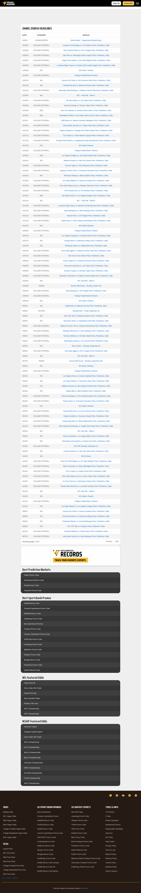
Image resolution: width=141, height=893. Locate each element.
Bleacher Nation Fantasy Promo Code (85, 858)
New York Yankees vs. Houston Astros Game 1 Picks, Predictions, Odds (86, 110)
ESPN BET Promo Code (46, 837)
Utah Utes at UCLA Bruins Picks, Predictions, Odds (86, 256)
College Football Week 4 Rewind (86, 371)
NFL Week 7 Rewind (86, 70)
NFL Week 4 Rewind (86, 301)
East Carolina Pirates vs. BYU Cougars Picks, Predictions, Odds (86, 50)
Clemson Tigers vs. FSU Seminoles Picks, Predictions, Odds (86, 166)
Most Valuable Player (32, 698)
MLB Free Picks (9, 861)
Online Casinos (111, 871)
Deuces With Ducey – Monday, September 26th (86, 361)
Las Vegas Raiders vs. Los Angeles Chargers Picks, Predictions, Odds (86, 506)
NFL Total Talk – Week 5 (85, 281)
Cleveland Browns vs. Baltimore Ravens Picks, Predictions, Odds (86, 85)
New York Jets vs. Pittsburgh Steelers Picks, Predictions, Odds (86, 316)
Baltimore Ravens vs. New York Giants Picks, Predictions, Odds (86, 161)
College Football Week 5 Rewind (86, 296)
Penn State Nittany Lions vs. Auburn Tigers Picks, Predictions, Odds (86, 476)
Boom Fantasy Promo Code (82, 842)
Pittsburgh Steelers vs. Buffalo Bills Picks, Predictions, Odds (86, 246)
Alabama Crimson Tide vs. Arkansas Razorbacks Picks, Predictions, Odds (86, 326)
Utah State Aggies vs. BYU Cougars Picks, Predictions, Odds (86, 351)
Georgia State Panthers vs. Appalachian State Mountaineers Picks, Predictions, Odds (86, 140)
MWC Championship (32, 768)
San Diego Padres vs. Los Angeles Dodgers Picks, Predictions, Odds (86, 196)
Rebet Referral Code (79, 850)
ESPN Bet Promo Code (33, 639)
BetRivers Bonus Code (46, 846)
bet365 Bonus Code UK (46, 867)
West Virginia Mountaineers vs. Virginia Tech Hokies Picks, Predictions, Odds (86, 426)
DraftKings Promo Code (33, 619)
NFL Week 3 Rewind (86, 366)
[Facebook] (111, 795)
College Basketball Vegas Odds (15, 833)
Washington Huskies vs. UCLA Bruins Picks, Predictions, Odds (86, 341)
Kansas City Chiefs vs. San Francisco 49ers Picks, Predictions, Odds (86, 80)
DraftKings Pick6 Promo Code (82, 867)
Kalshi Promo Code (31, 575)
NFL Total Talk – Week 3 (85, 431)
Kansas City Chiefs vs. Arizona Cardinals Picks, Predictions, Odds (86, 511)
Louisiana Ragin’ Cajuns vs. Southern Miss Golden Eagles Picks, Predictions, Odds (86, 65)
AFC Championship (31, 714)
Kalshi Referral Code (32, 670)
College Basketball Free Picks (14, 870)
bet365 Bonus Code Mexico (47, 871)
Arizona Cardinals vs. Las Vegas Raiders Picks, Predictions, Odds (86, 436)
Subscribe (128, 3)
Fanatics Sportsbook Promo (47, 816)
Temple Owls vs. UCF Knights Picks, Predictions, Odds (86, 216)
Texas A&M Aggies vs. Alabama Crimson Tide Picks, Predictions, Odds (86, 251)
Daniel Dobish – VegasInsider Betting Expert (86, 40)
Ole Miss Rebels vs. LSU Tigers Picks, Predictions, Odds (86, 100)
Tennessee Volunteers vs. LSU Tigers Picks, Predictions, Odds (86, 266)
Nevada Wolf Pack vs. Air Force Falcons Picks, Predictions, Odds (86, 411)
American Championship (33, 763)
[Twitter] (117, 795)
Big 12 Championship (32, 758)
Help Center (110, 842)
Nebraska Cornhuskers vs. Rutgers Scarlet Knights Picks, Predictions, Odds (86, 276)
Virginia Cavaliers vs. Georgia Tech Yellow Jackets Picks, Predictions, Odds (86, 130)
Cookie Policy (110, 863)
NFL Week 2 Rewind (86, 406)
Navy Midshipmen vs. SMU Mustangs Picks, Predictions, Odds (86, 211)
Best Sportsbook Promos (33, 624)
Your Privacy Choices (10, 878)
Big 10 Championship (32, 752)
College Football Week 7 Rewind (86, 150)
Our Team (109, 837)
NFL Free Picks (9, 853)
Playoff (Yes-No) (30, 693)
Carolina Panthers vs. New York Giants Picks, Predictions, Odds (86, 451)
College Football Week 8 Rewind (86, 75)
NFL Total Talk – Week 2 (85, 491)
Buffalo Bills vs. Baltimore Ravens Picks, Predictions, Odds (86, 306)
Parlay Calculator (111, 820)
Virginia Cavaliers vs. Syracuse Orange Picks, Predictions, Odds (86, 416)
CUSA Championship (32, 778)
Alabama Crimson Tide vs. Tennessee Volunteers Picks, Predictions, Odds (86, 171)
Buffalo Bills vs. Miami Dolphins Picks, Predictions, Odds (86, 391)
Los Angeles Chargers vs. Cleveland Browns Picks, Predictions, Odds (86, 236)
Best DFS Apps (77, 812)
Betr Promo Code (78, 837)
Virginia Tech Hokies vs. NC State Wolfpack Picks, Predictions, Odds (86, 60)
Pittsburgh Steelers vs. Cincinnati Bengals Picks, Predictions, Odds (86, 521)
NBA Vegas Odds (9, 820)
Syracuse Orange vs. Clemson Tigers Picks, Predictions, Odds (86, 105)
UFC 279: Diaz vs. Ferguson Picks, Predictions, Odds (86, 526)
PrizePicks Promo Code (33, 665)
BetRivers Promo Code (33, 650)
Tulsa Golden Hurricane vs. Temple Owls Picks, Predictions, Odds (86, 125)
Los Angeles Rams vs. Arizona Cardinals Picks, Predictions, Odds (86, 376)
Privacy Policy (110, 846)
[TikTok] (130, 795)
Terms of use (110, 850)
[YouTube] (123, 795)
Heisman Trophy (30, 727)
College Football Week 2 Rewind (86, 501)
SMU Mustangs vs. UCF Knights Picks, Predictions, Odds (86, 291)
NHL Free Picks (9, 874)
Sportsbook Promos (112, 825)
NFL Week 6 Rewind (86, 145)
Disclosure (84, 888)
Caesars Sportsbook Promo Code (37, 634)
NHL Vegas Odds (9, 837)
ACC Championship (31, 747)
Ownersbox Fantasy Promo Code (84, 863)
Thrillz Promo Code (78, 825)
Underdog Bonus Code (46, 842)
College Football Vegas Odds (14, 829)
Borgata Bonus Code (32, 660)
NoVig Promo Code (31, 585)
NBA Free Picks (9, 857)
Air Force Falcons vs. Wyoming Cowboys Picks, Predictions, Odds (86, 481)
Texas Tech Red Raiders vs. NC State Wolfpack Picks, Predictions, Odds (86, 461)
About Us (108, 833)
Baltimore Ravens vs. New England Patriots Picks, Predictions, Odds (86, 386)
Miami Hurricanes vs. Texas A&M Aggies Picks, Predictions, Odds (86, 466)
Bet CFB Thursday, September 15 (86, 446)
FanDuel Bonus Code (45, 825)
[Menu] (137, 3)
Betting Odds (8, 812)
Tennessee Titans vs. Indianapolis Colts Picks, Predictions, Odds (86, 321)
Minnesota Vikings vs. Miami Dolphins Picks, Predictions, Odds (86, 176)
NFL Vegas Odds (9, 816)
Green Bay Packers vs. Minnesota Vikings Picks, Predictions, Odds (86, 516)
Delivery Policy (111, 858)
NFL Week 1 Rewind (86, 496)
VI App (107, 816)
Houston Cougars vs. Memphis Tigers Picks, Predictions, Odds (86, 271)
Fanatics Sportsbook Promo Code (37, 608)
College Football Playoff (33, 732)
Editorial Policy (111, 867)
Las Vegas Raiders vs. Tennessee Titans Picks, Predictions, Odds (86, 381)
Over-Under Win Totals (32, 688)
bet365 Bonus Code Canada (48, 863)
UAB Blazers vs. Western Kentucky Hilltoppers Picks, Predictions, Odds (86, 120)
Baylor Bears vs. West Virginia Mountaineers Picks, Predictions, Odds (86, 221)
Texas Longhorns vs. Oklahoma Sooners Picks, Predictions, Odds (86, 261)
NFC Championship (31, 709)
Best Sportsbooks (44, 812)
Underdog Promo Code (33, 644)
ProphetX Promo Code (32, 590)
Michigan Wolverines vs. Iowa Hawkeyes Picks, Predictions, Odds (86, 331)
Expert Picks (8, 849)
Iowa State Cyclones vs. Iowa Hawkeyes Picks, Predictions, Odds (86, 536)
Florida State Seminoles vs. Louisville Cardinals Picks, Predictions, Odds (86, 486)
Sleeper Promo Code (32, 655)
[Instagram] (136, 795)
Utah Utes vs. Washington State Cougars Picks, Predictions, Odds (86, 55)
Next (117, 541)
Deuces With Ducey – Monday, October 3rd (86, 286)
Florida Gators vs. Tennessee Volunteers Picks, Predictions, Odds (86, 401)
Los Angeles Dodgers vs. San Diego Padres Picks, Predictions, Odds (86, 156)
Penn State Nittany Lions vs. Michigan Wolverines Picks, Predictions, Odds (86, 186)
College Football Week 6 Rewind (86, 231)
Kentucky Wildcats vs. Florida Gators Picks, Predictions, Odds (86, 531)
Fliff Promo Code (77, 829)
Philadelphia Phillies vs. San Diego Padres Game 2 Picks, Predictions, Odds (86, 115)
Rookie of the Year (31, 703)
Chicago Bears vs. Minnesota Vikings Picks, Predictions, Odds (86, 241)
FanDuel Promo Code (32, 629)
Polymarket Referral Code (34, 580)
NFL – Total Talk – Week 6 (86, 201)
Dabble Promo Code (79, 833)
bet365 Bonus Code (31, 603)
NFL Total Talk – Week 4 (85, 356)
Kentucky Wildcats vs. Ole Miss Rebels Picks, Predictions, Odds (86, 336)
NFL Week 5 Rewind (86, 226)
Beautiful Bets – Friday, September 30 (86, 311)
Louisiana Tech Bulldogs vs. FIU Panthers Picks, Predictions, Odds (86, 45)
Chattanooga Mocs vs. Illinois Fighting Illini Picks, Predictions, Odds (86, 421)
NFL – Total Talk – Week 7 (86, 95)
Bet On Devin (86, 456)
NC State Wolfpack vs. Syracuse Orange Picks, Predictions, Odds (86, 181)
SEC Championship (31, 742)
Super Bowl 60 (29, 683)
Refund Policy (110, 854)
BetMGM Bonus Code (32, 614)
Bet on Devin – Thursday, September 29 (86, 346)
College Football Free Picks (13, 866)
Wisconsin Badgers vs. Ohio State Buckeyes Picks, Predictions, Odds (86, 396)
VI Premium (109, 812)
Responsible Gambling (114, 829)
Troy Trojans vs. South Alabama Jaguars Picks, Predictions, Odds (86, 135)
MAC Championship (31, 783)
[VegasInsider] (3, 797)
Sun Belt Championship (33, 773)
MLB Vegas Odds (9, 825)
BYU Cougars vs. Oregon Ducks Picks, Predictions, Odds (86, 471)
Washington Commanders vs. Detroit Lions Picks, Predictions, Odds (86, 441)
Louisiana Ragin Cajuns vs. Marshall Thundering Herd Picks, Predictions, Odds (86, 206)
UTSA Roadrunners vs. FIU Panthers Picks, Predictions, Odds (86, 191)
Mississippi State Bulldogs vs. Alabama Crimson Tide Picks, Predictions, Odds (86, 90)
